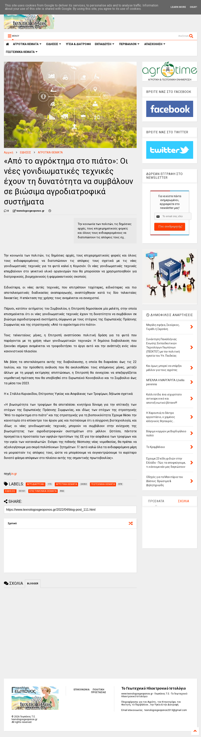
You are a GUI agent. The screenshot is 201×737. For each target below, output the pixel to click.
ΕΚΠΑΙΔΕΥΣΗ (104, 44)
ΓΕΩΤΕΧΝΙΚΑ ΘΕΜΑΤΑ (21, 51)
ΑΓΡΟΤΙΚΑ (27, 44)
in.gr (14, 474)
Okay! (193, 7)
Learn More (178, 7)
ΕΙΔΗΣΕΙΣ (53, 44)
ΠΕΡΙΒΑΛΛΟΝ (129, 44)
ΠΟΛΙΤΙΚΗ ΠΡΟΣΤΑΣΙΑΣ (98, 691)
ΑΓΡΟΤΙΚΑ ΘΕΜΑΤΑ (50, 152)
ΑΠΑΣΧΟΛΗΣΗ (154, 44)
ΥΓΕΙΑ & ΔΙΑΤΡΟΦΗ (78, 44)
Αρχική (8, 152)
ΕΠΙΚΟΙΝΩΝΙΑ (82, 689)
